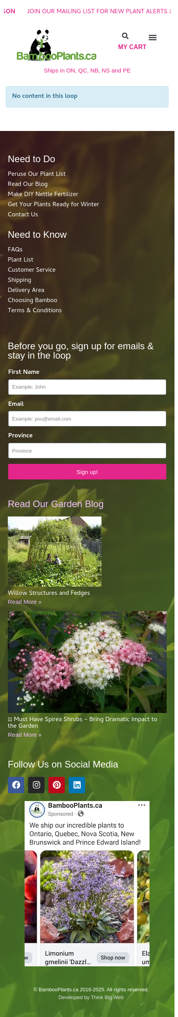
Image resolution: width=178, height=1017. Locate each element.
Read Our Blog (28, 185)
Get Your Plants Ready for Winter (53, 205)
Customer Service (31, 270)
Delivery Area (26, 291)
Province (20, 436)
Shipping (19, 281)
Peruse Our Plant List (37, 175)
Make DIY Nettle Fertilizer (43, 195)
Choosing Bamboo (32, 301)
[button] (125, 36)
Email (16, 404)
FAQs (15, 250)
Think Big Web (107, 997)
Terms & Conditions (35, 311)
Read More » (25, 601)
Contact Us (23, 215)
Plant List (20, 260)
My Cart (132, 47)
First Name (23, 372)
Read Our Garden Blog (55, 504)
